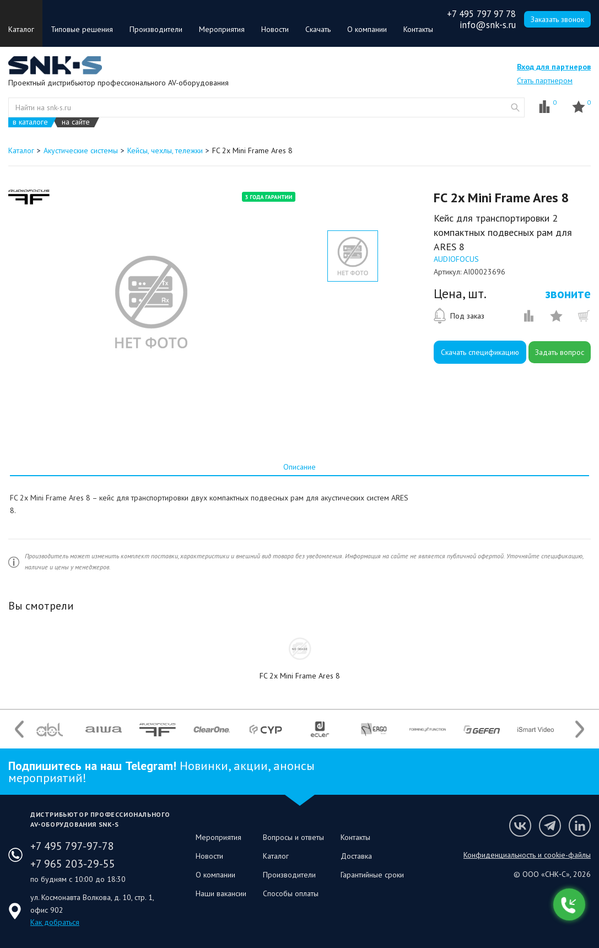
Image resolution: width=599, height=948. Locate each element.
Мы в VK (520, 826)
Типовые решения (82, 29)
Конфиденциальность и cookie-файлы (527, 855)
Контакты (418, 29)
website (515, 107)
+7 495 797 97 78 (481, 14)
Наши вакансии (221, 893)
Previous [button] (19, 729)
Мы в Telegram (550, 826)
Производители (155, 29)
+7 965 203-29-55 (72, 864)
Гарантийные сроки (372, 875)
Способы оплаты (291, 893)
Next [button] (579, 729)
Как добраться (54, 922)
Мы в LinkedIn (580, 826)
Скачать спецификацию (480, 352)
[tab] (299, 467)
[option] (150, 302)
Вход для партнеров (554, 67)
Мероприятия (222, 29)
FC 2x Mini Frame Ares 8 (300, 676)
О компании (367, 29)
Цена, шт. (460, 293)
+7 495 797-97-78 (72, 846)
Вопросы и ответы (293, 837)
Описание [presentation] (299, 467)
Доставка (356, 856)
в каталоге (30, 122)
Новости (275, 29)
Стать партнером (545, 80)
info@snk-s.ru (488, 25)
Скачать (318, 29)
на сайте (76, 122)
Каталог (21, 29)
